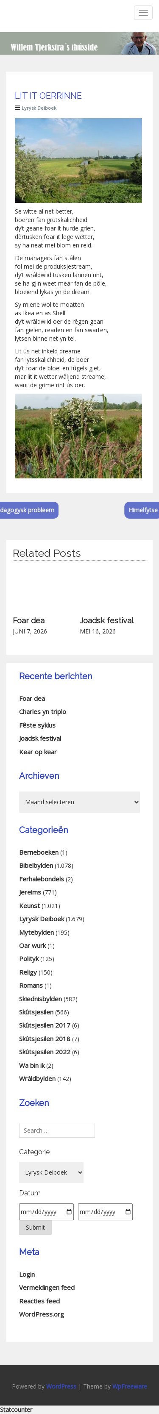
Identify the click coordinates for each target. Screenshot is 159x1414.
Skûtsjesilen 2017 (44, 1025)
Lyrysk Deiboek (39, 108)
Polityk (29, 958)
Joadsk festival (107, 620)
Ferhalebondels (41, 879)
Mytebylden (36, 932)
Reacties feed (39, 1301)
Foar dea (29, 620)
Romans (31, 985)
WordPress (61, 1386)
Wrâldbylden (37, 1078)
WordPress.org (41, 1314)
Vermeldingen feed (47, 1287)
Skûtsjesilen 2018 (44, 1038)
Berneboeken (39, 852)
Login (27, 1274)
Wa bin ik (32, 1065)
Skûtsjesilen (36, 1012)
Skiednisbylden (40, 999)
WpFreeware (129, 1386)
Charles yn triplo (42, 711)
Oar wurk (32, 945)
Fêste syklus (37, 725)
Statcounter (16, 1410)
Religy (28, 972)
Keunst (29, 905)
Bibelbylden (36, 865)
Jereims (30, 892)
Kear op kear (38, 751)
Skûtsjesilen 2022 (44, 1051)
